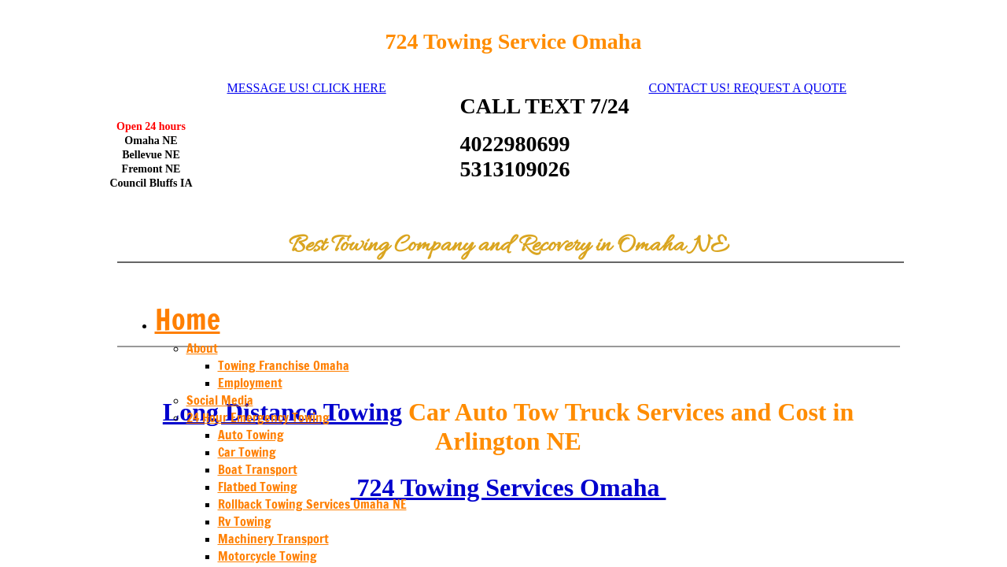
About (202, 348)
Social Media (219, 400)
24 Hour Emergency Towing (258, 417)
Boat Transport (257, 469)
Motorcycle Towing (267, 556)
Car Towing (247, 452)
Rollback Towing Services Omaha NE (312, 504)
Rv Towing (244, 521)
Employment (250, 382)
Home (187, 319)
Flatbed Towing (257, 486)
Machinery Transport (273, 538)
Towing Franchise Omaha (283, 365)
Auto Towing (251, 434)
